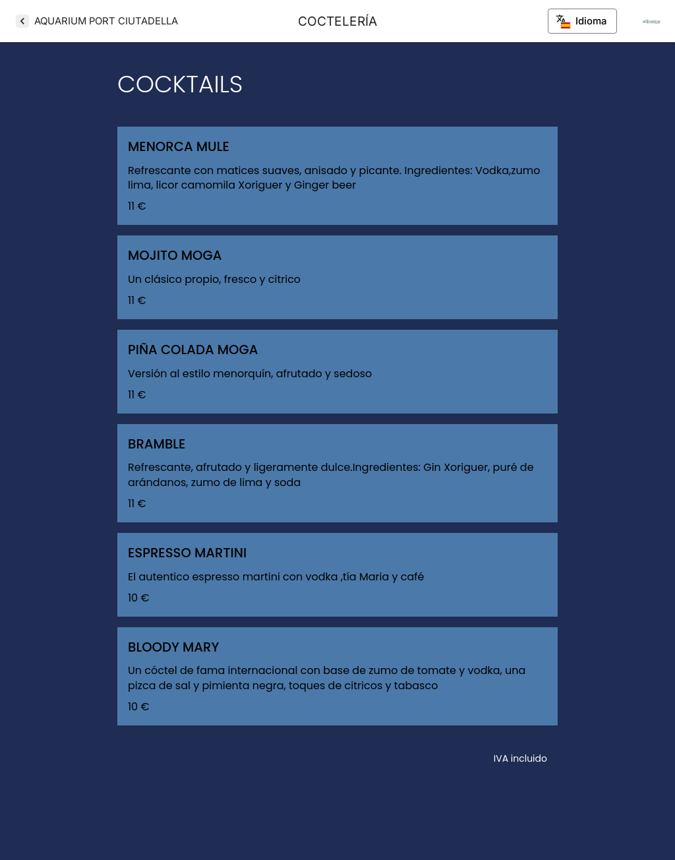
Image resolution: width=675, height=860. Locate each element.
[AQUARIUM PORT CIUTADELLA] (97, 21)
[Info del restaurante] (651, 21)
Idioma (582, 21)
